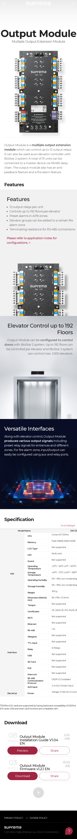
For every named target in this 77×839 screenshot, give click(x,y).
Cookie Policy (38, 817)
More (38, 792)
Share (54, 750)
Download (22, 776)
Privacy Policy (13, 817)
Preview (22, 750)
